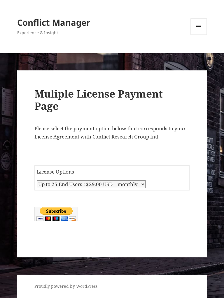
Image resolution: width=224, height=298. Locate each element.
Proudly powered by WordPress (65, 286)
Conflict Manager (53, 22)
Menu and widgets (199, 34)
